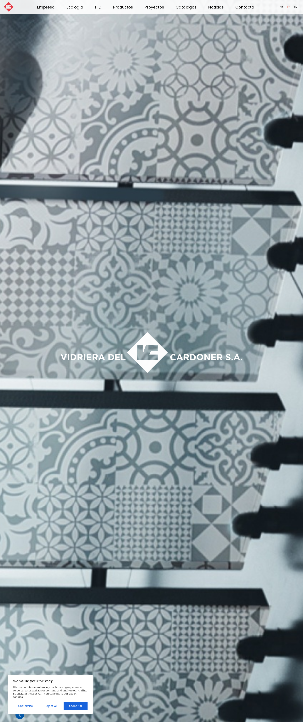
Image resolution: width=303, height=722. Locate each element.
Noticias (216, 7)
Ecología (74, 7)
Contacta (244, 7)
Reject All (51, 706)
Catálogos (186, 7)
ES (288, 7)
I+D (98, 7)
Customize (25, 706)
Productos (123, 7)
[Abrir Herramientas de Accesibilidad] (19, 714)
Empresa (46, 7)
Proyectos (154, 7)
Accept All (75, 706)
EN (295, 7)
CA (281, 7)
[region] (50, 694)
